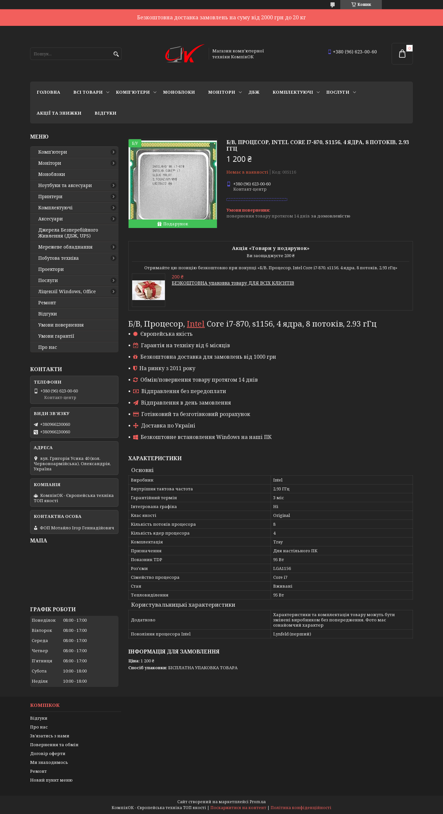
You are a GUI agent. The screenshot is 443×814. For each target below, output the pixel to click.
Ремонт (47, 303)
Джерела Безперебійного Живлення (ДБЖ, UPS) (68, 233)
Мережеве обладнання (65, 247)
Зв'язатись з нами (49, 736)
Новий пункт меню (51, 780)
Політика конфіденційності (301, 807)
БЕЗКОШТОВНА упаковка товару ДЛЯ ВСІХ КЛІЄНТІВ (233, 283)
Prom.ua (258, 802)
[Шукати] (116, 54)
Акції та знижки (59, 113)
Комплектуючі (293, 92)
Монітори (221, 92)
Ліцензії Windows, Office (67, 291)
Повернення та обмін (54, 745)
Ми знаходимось (49, 762)
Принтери (50, 196)
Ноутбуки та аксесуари (65, 185)
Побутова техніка (58, 258)
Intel (196, 323)
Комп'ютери (133, 92)
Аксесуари (50, 219)
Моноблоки (179, 92)
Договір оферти (47, 753)
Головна (48, 92)
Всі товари (88, 92)
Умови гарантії (56, 336)
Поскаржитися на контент (238, 807)
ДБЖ (253, 92)
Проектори (51, 269)
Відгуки (105, 113)
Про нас (47, 347)
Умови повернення (61, 325)
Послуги (337, 92)
